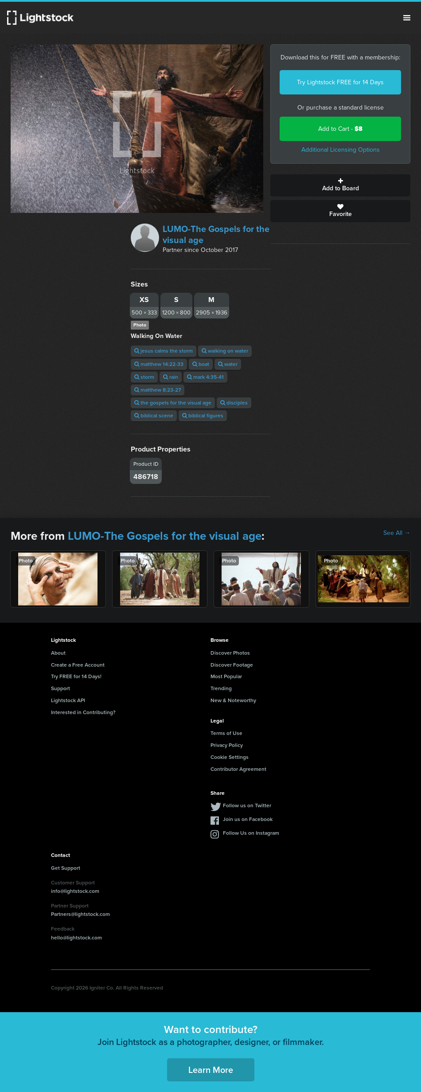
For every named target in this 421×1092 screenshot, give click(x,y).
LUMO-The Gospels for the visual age (216, 234)
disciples (234, 403)
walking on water (225, 351)
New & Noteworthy (233, 700)
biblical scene (153, 416)
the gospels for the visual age (172, 403)
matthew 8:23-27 (157, 390)
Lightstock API (68, 700)
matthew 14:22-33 (158, 364)
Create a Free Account (78, 665)
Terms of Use (226, 733)
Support (60, 688)
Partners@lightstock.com (80, 914)
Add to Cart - (340, 129)
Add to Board (340, 185)
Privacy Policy (226, 745)
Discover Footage (231, 665)
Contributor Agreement (238, 769)
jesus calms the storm (163, 351)
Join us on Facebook (248, 819)
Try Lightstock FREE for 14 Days (340, 82)
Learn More (210, 1069)
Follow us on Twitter (247, 805)
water (228, 364)
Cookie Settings (229, 757)
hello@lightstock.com (76, 938)
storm (144, 377)
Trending (221, 688)
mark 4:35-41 (205, 377)
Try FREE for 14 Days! (76, 676)
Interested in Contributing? (83, 712)
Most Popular (226, 676)
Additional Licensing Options (340, 149)
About (58, 653)
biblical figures (202, 416)
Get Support (65, 868)
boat (200, 364)
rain (170, 377)
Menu (407, 18)
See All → (396, 533)
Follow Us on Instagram (251, 833)
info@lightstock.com (75, 891)
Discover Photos (230, 653)
